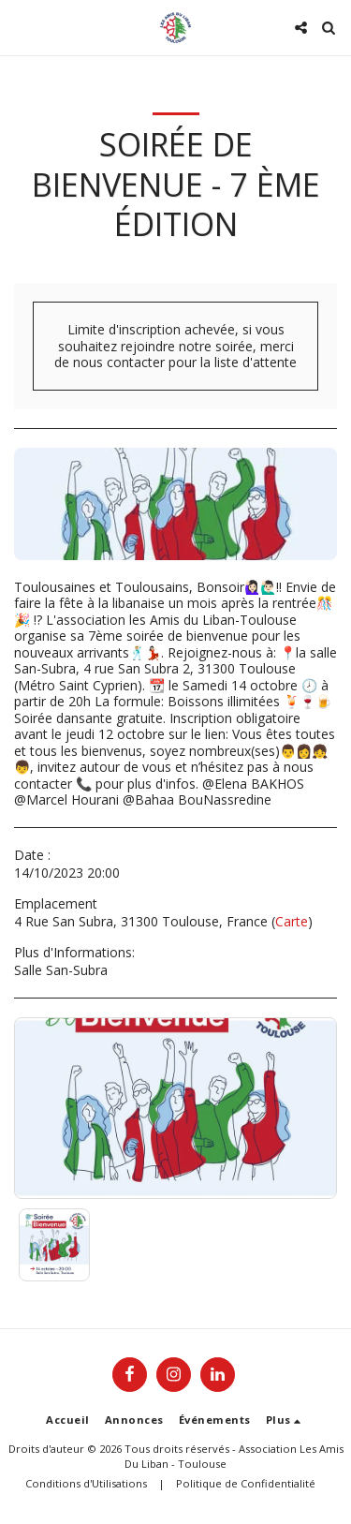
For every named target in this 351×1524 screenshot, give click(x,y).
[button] (21, 26)
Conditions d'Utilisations (86, 1483)
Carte (291, 921)
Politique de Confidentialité (245, 1483)
